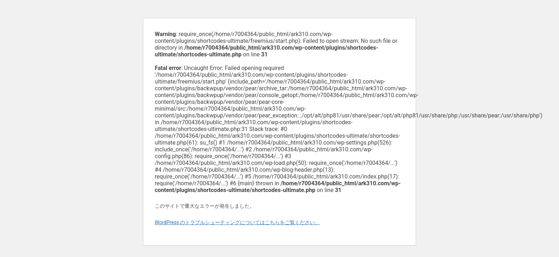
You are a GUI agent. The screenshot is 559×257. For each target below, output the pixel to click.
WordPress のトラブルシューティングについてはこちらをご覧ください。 (237, 222)
